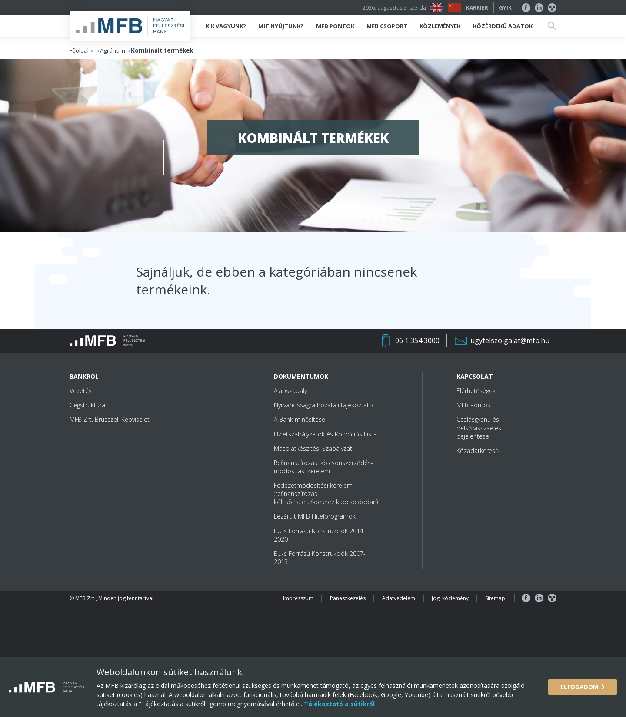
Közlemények (440, 26)
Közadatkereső (477, 450)
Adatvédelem (398, 598)
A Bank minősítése (299, 419)
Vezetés (81, 391)
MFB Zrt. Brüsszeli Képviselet (110, 419)
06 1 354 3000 (417, 340)
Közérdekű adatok (503, 26)
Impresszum (298, 598)
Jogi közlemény (450, 598)
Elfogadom (579, 687)
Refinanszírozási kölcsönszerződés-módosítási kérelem (323, 467)
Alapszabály (290, 391)
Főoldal (79, 50)
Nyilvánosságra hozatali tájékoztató (323, 405)
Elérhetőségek (476, 391)
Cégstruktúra (87, 405)
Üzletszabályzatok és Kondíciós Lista (325, 434)
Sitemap (495, 598)
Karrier (477, 7)
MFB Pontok (335, 26)
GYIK (505, 7)
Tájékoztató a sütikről (338, 704)
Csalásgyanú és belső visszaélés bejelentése (478, 427)
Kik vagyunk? (226, 26)
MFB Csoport (386, 26)
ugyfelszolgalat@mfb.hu (509, 340)
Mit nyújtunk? (280, 26)
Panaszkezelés (348, 598)
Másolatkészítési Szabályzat (313, 448)
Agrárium (112, 50)
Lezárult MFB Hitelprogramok (315, 516)
